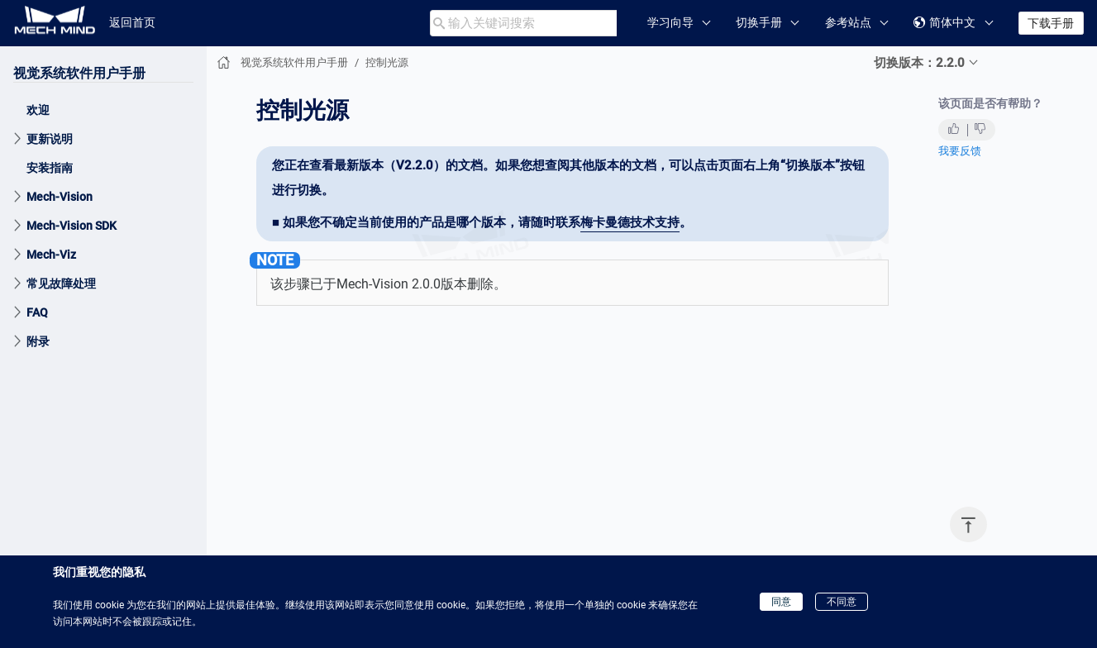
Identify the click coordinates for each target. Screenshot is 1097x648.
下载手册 (1051, 23)
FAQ (37, 312)
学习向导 (670, 22)
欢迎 (38, 110)
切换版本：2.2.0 (919, 62)
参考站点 (848, 22)
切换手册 (759, 22)
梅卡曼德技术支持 (630, 222)
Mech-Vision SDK (71, 225)
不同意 (841, 602)
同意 (781, 602)
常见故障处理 (61, 283)
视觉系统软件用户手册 (79, 73)
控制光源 (386, 62)
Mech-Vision (59, 196)
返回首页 (132, 22)
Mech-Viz (51, 254)
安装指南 (49, 167)
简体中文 (944, 22)
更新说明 (49, 138)
